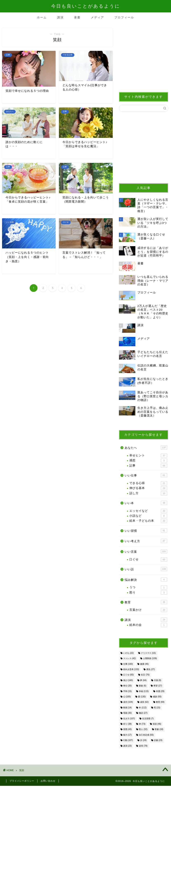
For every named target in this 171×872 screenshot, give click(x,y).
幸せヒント (148, 455)
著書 (77, 17)
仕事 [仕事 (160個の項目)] (128, 664)
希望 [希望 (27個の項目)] (157, 686)
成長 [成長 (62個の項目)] (144, 702)
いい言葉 (146, 551)
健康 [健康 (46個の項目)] (144, 664)
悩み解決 (146, 579)
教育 (146, 602)
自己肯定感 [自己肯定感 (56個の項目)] (146, 735)
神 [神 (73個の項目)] (142, 724)
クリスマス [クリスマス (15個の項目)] (148, 653)
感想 (148, 460)
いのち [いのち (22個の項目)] (128, 653)
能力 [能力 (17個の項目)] (127, 735)
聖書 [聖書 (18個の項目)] (159, 729)
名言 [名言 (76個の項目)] (145, 675)
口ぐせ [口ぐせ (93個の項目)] (128, 675)
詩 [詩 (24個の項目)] (143, 740)
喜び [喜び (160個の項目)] (128, 680)
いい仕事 (146, 475)
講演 (60, 17)
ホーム (42, 17)
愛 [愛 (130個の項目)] (142, 696)
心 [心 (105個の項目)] (127, 696)
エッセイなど (148, 511)
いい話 (146, 569)
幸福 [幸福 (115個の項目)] (144, 691)
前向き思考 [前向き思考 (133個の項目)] (131, 669)
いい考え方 (146, 541)
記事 (148, 466)
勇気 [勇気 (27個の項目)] (150, 669)
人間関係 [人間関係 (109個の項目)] (150, 658)
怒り (148, 592)
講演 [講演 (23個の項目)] (127, 746)
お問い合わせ (48, 781)
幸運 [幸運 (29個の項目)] (160, 691)
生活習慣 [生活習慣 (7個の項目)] (148, 718)
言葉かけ (148, 610)
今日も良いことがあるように (85, 6)
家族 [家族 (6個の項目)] (142, 686)
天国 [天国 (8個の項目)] (157, 680)
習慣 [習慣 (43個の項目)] (127, 729)
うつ (148, 587)
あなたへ (146, 447)
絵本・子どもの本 (148, 521)
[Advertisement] (143, 58)
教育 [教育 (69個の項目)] (160, 702)
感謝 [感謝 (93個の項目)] (157, 696)
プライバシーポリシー (21, 781)
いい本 (146, 503)
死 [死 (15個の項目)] (157, 707)
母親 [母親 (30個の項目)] (127, 713)
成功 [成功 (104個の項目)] (128, 702)
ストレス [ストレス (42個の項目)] (129, 658)
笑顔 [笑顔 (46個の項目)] (157, 724)
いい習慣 (146, 530)
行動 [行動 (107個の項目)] (128, 740)
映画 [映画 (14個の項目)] (127, 707)
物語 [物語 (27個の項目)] (143, 713)
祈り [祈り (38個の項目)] (127, 724)
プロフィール (124, 17)
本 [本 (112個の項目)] (142, 707)
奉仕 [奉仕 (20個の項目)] (127, 686)
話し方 (148, 493)
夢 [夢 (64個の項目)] (143, 680)
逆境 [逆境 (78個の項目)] (143, 746)
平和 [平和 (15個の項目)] (127, 691)
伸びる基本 (148, 488)
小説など (148, 516)
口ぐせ (148, 559)
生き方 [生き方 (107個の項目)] (129, 718)
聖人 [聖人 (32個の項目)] (143, 729)
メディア (97, 17)
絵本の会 (148, 625)
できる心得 (148, 483)
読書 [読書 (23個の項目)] (158, 740)
